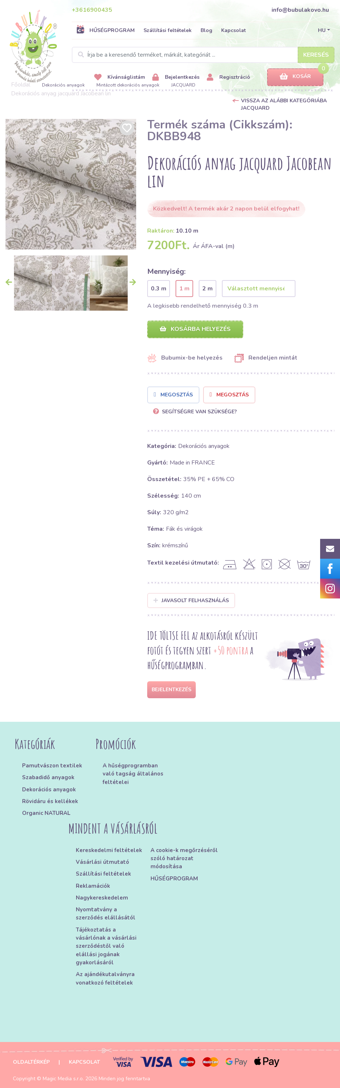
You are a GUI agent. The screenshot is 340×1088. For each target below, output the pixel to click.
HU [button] (322, 30)
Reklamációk (93, 886)
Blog (206, 30)
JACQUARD (183, 85)
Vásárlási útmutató (102, 862)
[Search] (203, 55)
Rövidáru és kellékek (50, 801)
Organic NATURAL (46, 813)
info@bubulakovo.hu (300, 10)
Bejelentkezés (175, 77)
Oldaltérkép (31, 1062)
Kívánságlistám (119, 77)
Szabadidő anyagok (48, 777)
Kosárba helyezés (195, 329)
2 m (207, 289)
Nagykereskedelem (102, 897)
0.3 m (158, 289)
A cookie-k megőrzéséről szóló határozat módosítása (184, 858)
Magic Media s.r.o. (63, 1078)
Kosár (295, 77)
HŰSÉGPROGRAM (105, 30)
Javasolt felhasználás (191, 600)
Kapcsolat (233, 30)
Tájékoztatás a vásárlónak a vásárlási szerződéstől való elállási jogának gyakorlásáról (106, 946)
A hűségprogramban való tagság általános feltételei (133, 774)
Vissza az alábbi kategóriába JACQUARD (284, 104)
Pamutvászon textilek (52, 765)
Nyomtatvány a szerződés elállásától (105, 913)
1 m (184, 289)
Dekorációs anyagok (63, 85)
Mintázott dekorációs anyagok (127, 85)
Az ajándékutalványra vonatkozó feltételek (105, 978)
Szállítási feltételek (168, 30)
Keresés (316, 55)
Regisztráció (228, 77)
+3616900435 (92, 10)
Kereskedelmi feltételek (109, 850)
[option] (71, 184)
